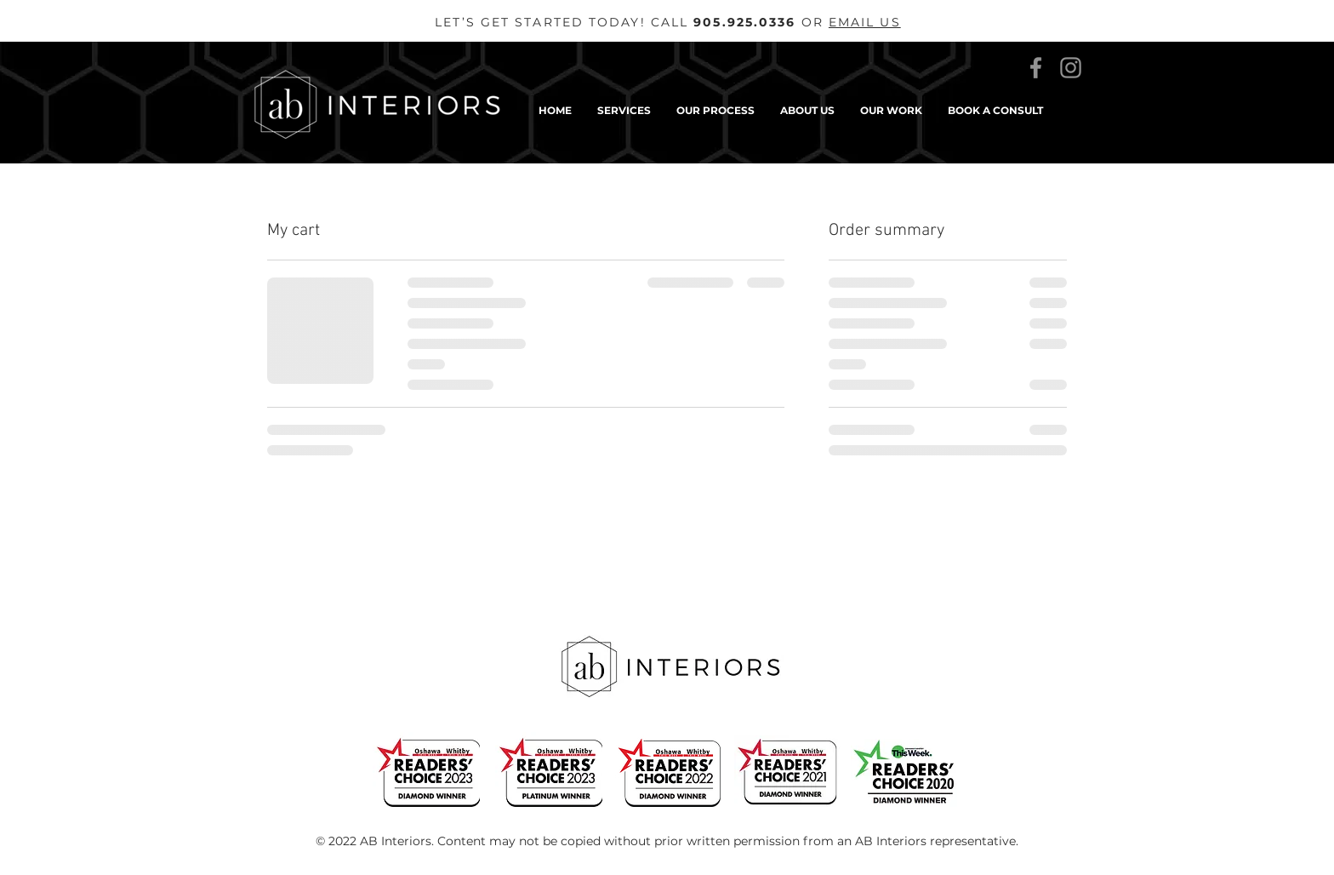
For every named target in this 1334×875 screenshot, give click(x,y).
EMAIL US (865, 22)
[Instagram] (1071, 68)
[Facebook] (1036, 68)
